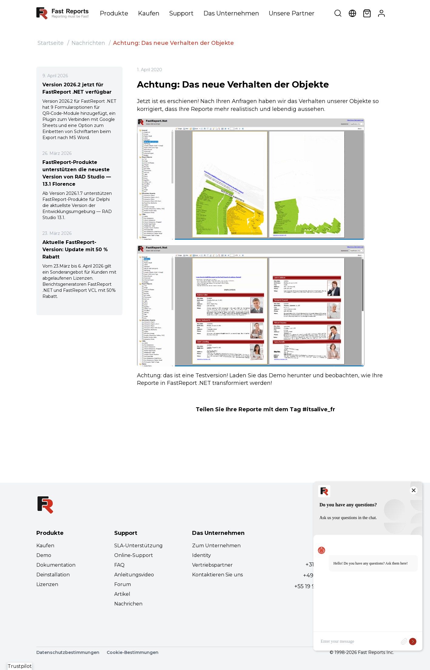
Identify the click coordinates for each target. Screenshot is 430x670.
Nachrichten (88, 43)
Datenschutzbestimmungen (67, 652)
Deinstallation (53, 575)
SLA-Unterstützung (138, 545)
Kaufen (148, 13)
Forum (122, 584)
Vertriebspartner (212, 565)
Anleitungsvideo (134, 575)
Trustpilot (20, 666)
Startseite (51, 43)
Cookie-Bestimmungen (132, 652)
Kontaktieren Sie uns (217, 575)
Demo (43, 555)
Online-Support (133, 555)
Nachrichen (128, 604)
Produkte (114, 13)
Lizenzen (47, 584)
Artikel (122, 594)
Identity (201, 555)
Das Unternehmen (231, 13)
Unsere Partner (292, 13)
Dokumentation (55, 565)
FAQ (119, 565)
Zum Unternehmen (216, 545)
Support (181, 13)
